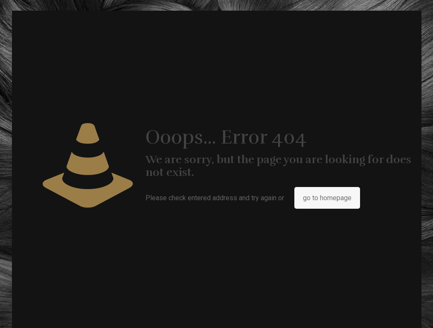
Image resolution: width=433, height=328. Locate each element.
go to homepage (327, 198)
